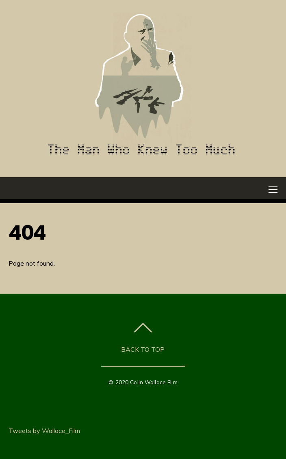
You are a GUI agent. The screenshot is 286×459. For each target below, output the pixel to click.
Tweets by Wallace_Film (44, 431)
